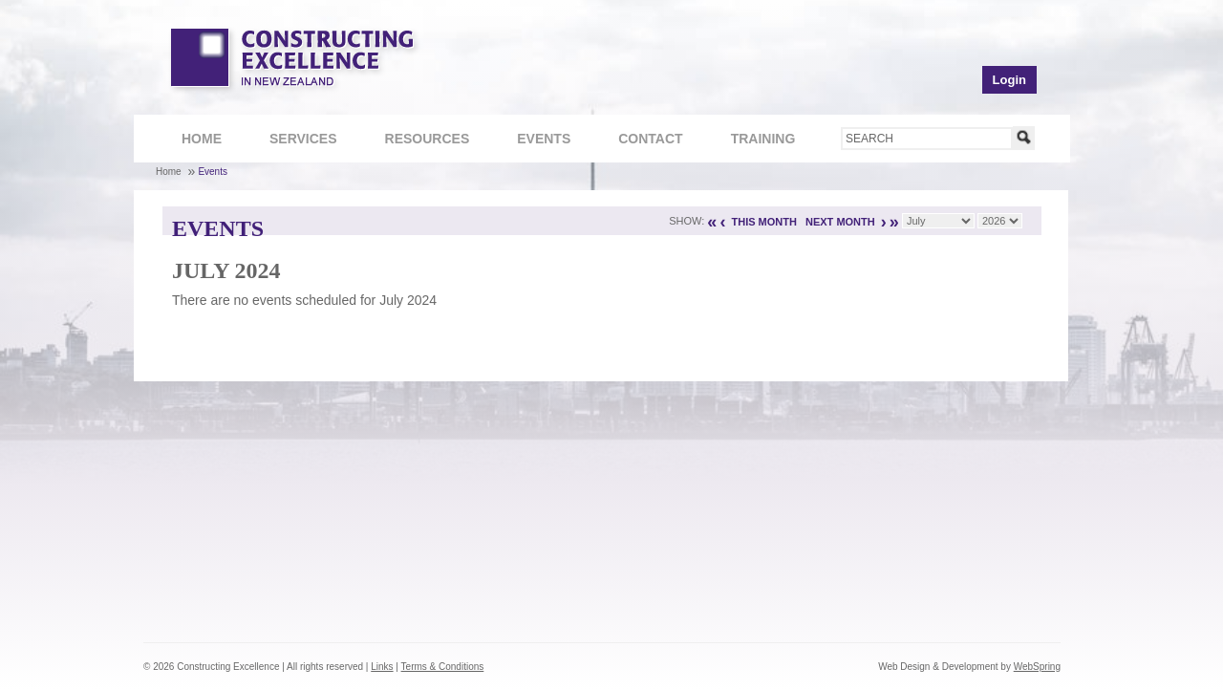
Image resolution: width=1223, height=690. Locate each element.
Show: (686, 220)
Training (753, 141)
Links (382, 666)
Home (202, 138)
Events (543, 138)
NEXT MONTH (840, 221)
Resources (417, 141)
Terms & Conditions (442, 666)
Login (1009, 80)
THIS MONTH (763, 221)
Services (293, 141)
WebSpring (1037, 666)
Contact (641, 141)
